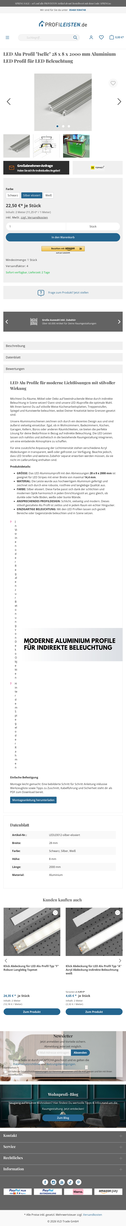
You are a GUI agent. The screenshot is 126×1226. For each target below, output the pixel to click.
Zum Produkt (32, 1012)
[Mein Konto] (91, 37)
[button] (63, 250)
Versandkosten (92, 1215)
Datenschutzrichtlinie (26, 1064)
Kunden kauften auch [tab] (62, 899)
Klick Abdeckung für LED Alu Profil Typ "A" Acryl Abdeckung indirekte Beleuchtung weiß (94, 969)
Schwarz (13, 195)
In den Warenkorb (63, 237)
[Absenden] (80, 1052)
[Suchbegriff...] (44, 37)
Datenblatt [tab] (13, 357)
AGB (84, 1071)
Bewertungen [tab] (15, 369)
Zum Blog (63, 1118)
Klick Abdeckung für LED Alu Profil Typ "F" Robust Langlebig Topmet (31, 968)
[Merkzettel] (101, 37)
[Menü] (7, 37)
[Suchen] (75, 37)
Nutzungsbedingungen (60, 1064)
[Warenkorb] (117, 37)
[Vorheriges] (7, 102)
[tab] (63, 346)
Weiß (48, 195)
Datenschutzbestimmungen (34, 1071)
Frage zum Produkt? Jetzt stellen (68, 292)
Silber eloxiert (31, 195)
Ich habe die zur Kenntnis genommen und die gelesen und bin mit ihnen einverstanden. (60, 1073)
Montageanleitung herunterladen (33, 800)
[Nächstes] (118, 102)
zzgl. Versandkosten (34, 217)
